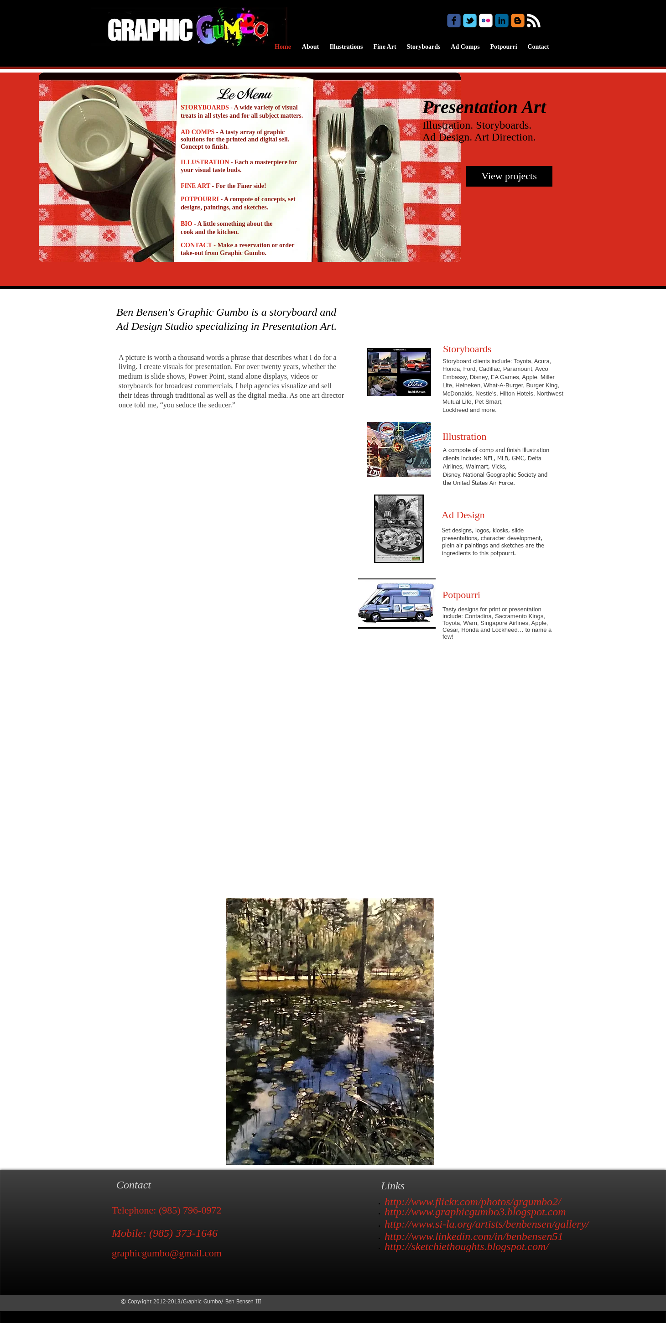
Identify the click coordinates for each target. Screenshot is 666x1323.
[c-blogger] (518, 20)
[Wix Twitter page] (470, 20)
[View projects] (509, 176)
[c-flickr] (486, 20)
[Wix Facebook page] (454, 20)
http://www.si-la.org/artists (444, 1224)
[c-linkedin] (502, 20)
